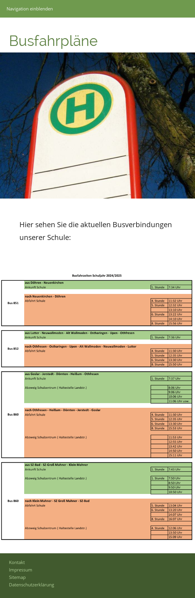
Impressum (20, 570)
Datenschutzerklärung (31, 585)
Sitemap (17, 577)
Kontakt (17, 562)
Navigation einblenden (30, 9)
